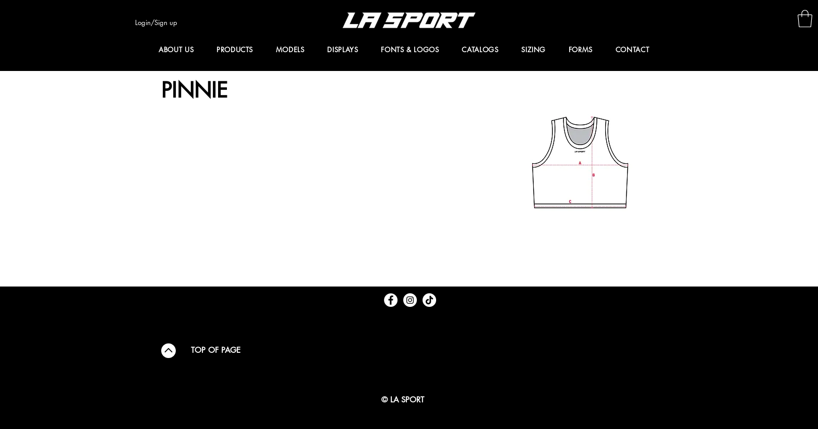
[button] (805, 18)
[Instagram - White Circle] (410, 300)
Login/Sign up (156, 22)
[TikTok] (429, 300)
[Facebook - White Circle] (391, 300)
